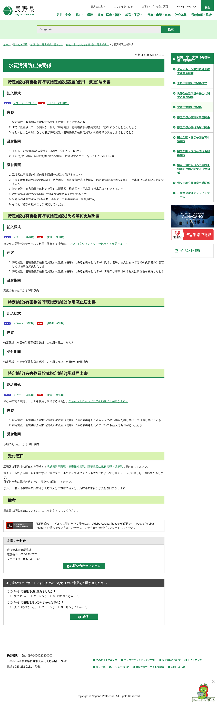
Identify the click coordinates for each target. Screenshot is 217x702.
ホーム (7, 44)
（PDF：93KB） (55, 237)
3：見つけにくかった (74, 607)
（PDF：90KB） (55, 323)
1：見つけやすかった (23, 607)
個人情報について (171, 660)
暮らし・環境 (20, 44)
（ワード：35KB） (24, 323)
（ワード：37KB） (24, 237)
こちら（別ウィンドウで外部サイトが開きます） (98, 243)
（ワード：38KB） (24, 394)
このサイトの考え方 (106, 660)
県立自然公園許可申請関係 (193, 117)
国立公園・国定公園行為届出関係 (193, 153)
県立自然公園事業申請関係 (193, 182)
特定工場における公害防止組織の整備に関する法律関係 (193, 169)
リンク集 (100, 667)
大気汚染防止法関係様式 (192, 83)
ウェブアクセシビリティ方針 (139, 660)
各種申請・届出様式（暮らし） (46, 44)
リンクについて (120, 667)
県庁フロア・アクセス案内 (150, 667)
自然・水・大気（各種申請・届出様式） (87, 44)
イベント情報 (190, 251)
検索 (207, 7)
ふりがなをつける (123, 6)
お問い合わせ (178, 667)
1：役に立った (19, 596)
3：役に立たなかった (66, 596)
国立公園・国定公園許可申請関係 (193, 139)
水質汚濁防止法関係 (189, 107)
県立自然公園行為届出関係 (193, 127)
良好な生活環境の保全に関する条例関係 (193, 95)
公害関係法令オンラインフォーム (193, 195)
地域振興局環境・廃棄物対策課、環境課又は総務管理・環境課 (85, 466)
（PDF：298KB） (58, 103)
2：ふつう (40, 596)
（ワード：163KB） (25, 103)
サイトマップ (195, 660)
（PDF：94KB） (55, 394)
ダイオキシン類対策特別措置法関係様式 (193, 71)
